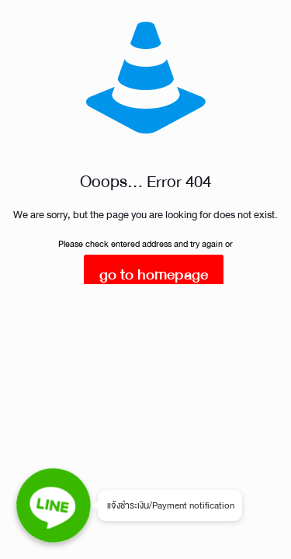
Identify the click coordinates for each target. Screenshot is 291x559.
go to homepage (153, 274)
